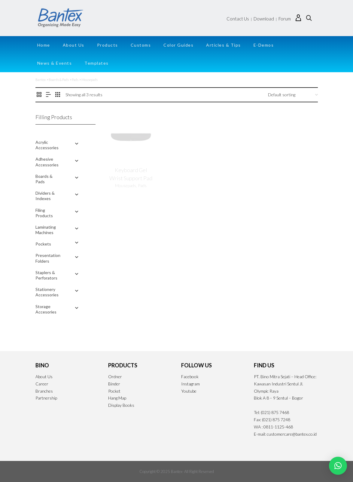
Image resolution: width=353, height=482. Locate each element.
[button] (338, 466)
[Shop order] (293, 95)
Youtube (188, 391)
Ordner (115, 376)
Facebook (190, 376)
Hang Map (117, 397)
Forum (284, 18)
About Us (44, 376)
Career (41, 383)
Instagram (190, 383)
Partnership (46, 397)
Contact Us (238, 18)
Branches (44, 391)
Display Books (121, 405)
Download (264, 18)
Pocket (114, 391)
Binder (114, 383)
